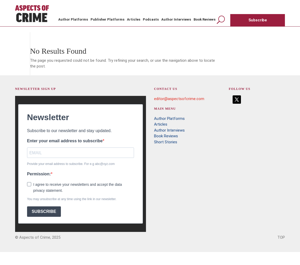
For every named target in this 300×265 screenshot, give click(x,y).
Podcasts (151, 19)
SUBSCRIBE (44, 211)
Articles (133, 19)
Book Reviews (204, 19)
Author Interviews (176, 19)
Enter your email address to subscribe (65, 141)
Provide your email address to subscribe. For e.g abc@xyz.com (71, 164)
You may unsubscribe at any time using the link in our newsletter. (72, 199)
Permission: (39, 174)
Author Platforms (73, 19)
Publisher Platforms (107, 19)
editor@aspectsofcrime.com (179, 98)
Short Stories (165, 142)
